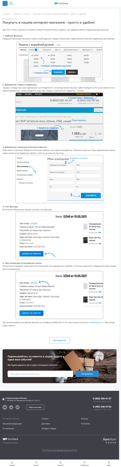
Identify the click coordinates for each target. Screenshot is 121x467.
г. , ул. (23, 399)
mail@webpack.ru (96, 322)
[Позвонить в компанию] (116, 3)
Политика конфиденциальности (59, 450)
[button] (111, 3)
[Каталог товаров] (5, 3)
